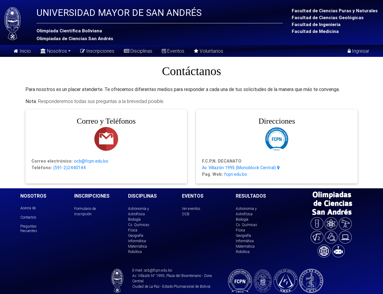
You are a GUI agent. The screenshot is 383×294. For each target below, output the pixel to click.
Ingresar (358, 51)
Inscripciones (97, 51)
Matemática (137, 246)
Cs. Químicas (138, 224)
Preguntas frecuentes (28, 228)
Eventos (173, 51)
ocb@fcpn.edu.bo (90, 161)
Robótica (135, 251)
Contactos (28, 217)
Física (132, 230)
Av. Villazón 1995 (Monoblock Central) (240, 167)
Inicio (22, 51)
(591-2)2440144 (69, 167)
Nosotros (53, 50)
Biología (134, 219)
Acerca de (28, 208)
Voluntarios (208, 51)
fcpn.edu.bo (235, 174)
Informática (137, 241)
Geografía (135, 235)
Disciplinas (138, 51)
